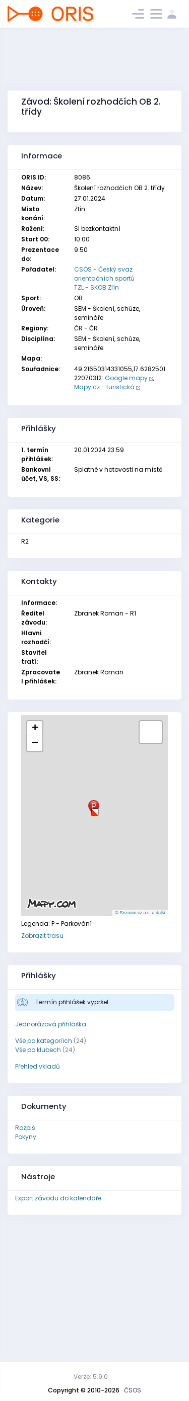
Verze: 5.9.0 (91, 1376)
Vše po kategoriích (43, 1040)
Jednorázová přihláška (50, 1024)
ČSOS (132, 1390)
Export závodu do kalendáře (58, 1198)
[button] (94, 808)
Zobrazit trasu (42, 935)
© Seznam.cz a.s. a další (140, 912)
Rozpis (25, 1127)
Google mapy (126, 378)
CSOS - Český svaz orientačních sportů (104, 274)
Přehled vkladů (37, 1066)
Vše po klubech (38, 1049)
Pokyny (25, 1136)
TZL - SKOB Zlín (96, 287)
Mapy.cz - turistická (104, 387)
